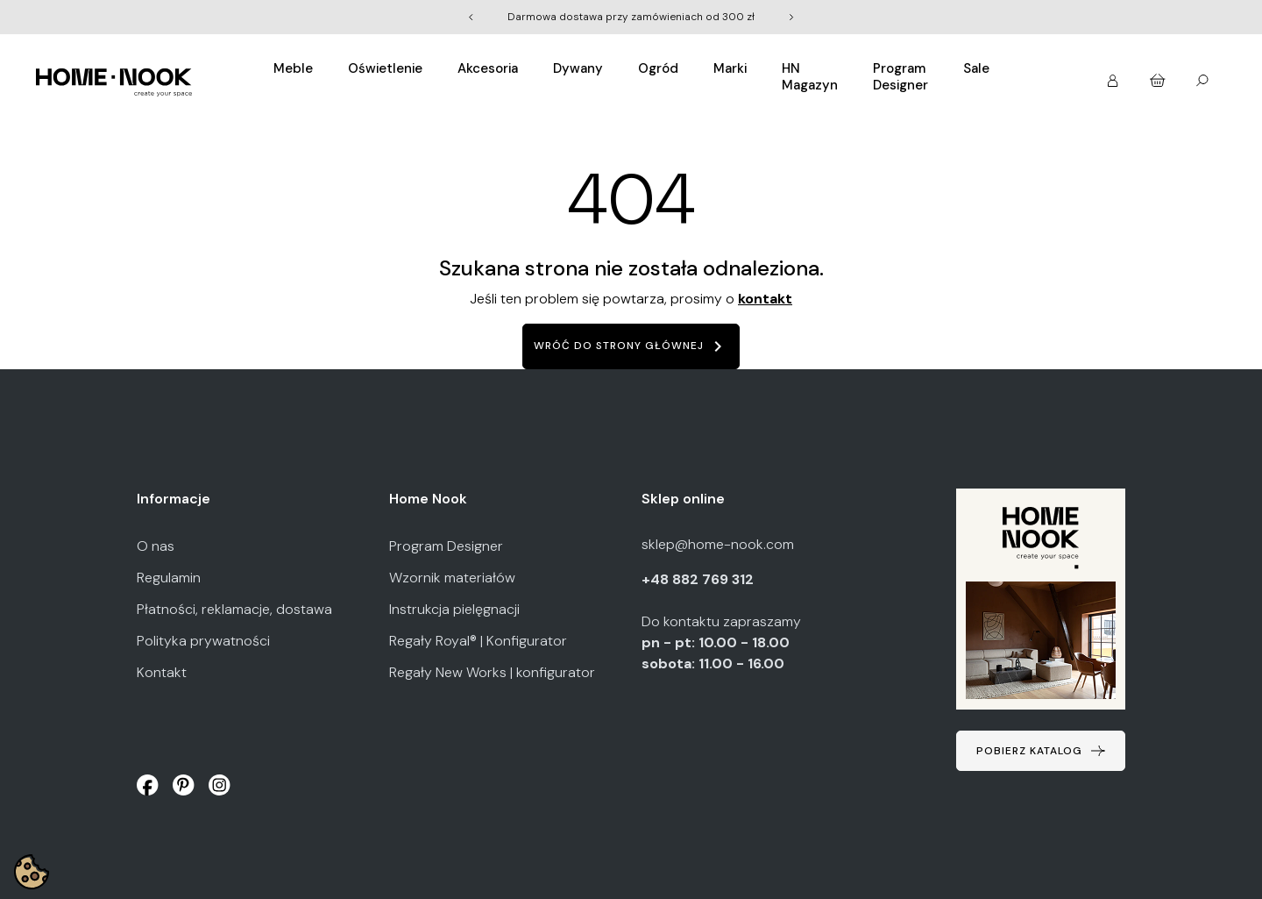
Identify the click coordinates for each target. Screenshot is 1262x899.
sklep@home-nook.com (718, 544)
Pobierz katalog (1029, 751)
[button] (1114, 75)
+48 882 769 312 (699, 579)
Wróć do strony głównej (631, 346)
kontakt (765, 298)
